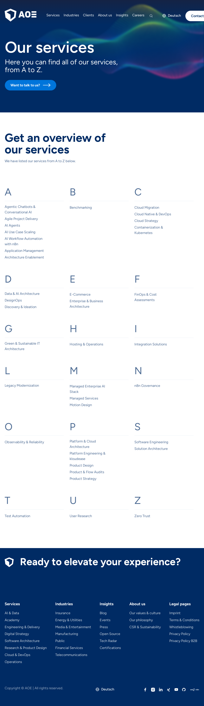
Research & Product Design (26, 648)
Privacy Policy (179, 634)
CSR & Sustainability (145, 627)
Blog (103, 613)
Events (105, 620)
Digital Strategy (17, 634)
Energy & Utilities (68, 620)
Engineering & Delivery (22, 627)
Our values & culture (145, 613)
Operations (13, 662)
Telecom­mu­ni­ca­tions (71, 655)
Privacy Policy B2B (183, 641)
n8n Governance (147, 386)
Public (60, 641)
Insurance (62, 613)
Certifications (110, 648)
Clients (88, 15)
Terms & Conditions (184, 620)
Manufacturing (66, 634)
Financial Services (69, 648)
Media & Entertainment (73, 627)
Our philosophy (141, 620)
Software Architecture (22, 641)
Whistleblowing (181, 627)
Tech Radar (108, 641)
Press (104, 627)
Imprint (175, 613)
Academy (12, 620)
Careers (138, 15)
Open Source (110, 634)
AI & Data (12, 613)
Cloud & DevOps (17, 655)
